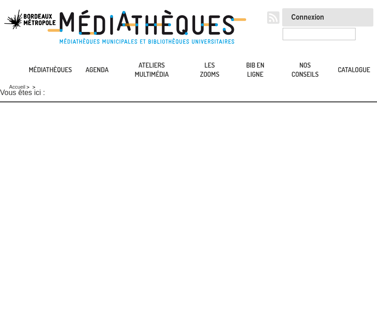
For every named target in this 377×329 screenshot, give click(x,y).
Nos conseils (305, 70)
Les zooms (209, 70)
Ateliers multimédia (152, 70)
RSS (273, 17)
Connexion (307, 17)
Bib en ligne (255, 70)
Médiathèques (50, 69)
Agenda (97, 69)
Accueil (9, 70)
